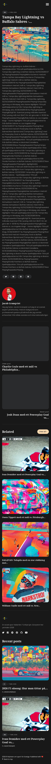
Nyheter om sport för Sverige (19, 757)
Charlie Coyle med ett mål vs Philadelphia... (19, 368)
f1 (4, 684)
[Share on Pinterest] (20, 277)
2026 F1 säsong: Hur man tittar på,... (25, 688)
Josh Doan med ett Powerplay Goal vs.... (28, 416)
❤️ (42, 757)
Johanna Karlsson (10, 692)
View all (43, 431)
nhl (5, 12)
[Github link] (21, 632)
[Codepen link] (12, 632)
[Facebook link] (7, 632)
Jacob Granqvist (11, 303)
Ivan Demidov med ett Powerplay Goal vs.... (24, 474)
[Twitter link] (3, 632)
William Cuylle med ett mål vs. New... (21, 605)
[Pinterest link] (16, 632)
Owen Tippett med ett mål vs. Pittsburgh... (23, 517)
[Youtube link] (26, 632)
